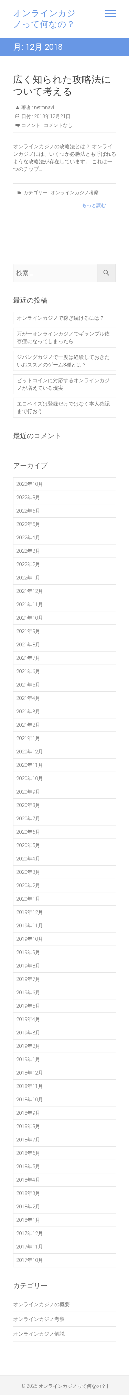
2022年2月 (28, 564)
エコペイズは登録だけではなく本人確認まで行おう (63, 407)
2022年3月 (28, 551)
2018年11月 (29, 1086)
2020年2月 (28, 885)
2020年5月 (28, 845)
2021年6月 (28, 671)
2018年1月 (28, 1220)
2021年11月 (29, 604)
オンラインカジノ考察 (75, 192)
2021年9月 (28, 631)
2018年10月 (29, 1100)
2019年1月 (28, 1059)
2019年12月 (29, 912)
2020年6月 (28, 832)
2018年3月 (28, 1193)
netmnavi (43, 107)
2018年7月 (28, 1140)
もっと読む (94, 205)
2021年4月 (28, 698)
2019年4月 (28, 1019)
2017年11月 (29, 1247)
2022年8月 (28, 497)
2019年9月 (28, 952)
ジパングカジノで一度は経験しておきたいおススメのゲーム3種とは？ (63, 361)
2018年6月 (28, 1153)
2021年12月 (29, 591)
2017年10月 (29, 1260)
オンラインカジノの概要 (41, 1304)
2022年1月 (28, 578)
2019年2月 (28, 1046)
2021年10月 (29, 618)
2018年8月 (28, 1126)
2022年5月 (28, 524)
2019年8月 (28, 966)
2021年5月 (28, 685)
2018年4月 (28, 1180)
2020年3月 (28, 872)
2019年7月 (28, 979)
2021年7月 (28, 658)
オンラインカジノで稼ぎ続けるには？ (61, 318)
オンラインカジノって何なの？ (44, 18)
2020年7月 (28, 819)
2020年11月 (29, 765)
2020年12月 (29, 752)
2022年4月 (28, 538)
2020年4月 (28, 859)
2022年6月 (28, 511)
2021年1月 (28, 738)
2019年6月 (28, 992)
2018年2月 (28, 1207)
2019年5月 (28, 1006)
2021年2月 (28, 725)
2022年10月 (29, 484)
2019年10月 (29, 939)
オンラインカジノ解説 (39, 1334)
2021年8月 (28, 645)
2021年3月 (28, 711)
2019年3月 (28, 1033)
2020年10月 (29, 778)
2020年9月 (28, 792)
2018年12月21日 (52, 116)
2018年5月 (28, 1166)
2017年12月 (29, 1233)
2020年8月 (28, 805)
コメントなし (58, 125)
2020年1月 (28, 899)
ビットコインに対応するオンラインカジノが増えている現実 (63, 384)
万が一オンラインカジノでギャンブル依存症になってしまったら (63, 337)
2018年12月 (29, 1073)
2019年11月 (29, 926)
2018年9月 (28, 1113)
